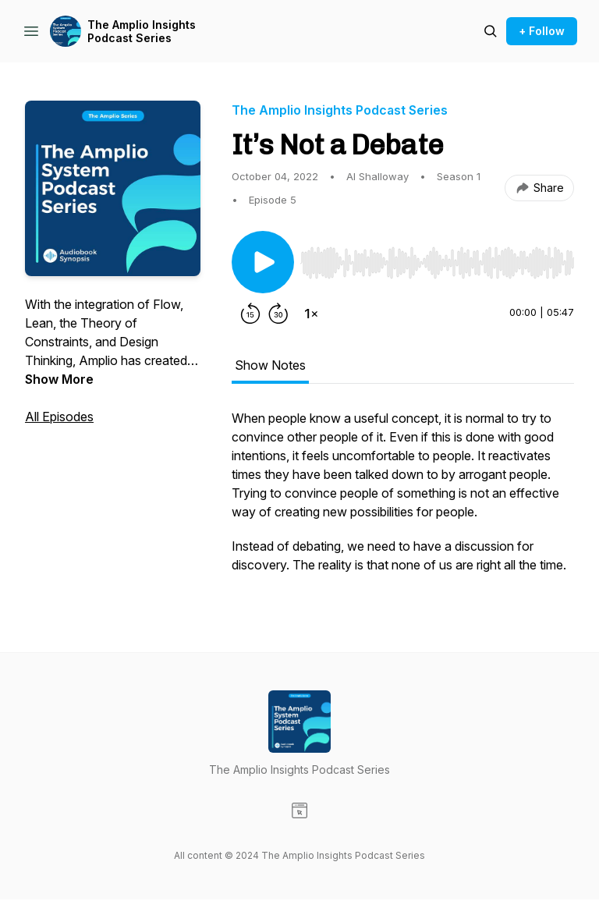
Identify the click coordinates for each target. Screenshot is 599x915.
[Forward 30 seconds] (278, 314)
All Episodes (59, 416)
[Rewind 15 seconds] (250, 314)
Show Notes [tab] (270, 365)
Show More (59, 379)
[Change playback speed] (311, 314)
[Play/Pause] (263, 262)
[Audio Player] (437, 258)
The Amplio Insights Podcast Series (141, 31)
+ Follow (542, 30)
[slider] (437, 262)
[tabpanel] (403, 499)
